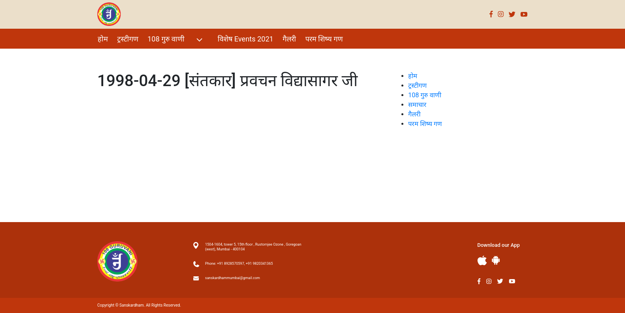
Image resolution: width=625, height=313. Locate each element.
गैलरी (289, 39)
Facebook (491, 14)
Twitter (512, 14)
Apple (482, 261)
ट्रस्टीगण (127, 39)
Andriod (496, 260)
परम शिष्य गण (324, 39)
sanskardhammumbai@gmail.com (232, 278)
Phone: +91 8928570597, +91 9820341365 (239, 264)
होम (103, 39)
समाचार (417, 104)
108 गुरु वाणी (175, 40)
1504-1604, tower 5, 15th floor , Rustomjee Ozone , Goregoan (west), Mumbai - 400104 (253, 246)
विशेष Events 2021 (245, 39)
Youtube (524, 14)
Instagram (501, 14)
